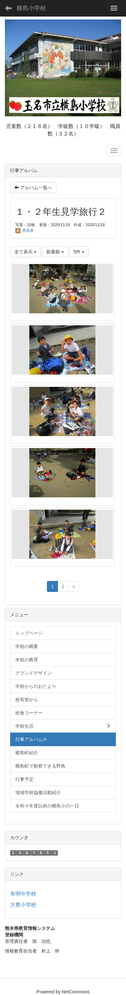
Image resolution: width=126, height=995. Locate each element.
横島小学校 (31, 8)
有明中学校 (23, 894)
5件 (79, 251)
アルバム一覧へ (33, 187)
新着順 (55, 251)
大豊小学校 (23, 905)
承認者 (24, 230)
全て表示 (25, 251)
